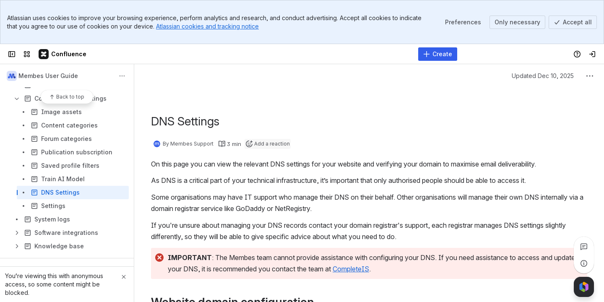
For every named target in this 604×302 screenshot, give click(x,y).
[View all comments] (584, 246)
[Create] (437, 54)
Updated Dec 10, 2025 (543, 75)
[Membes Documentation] (63, 54)
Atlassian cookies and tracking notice (207, 26)
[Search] (281, 54)
